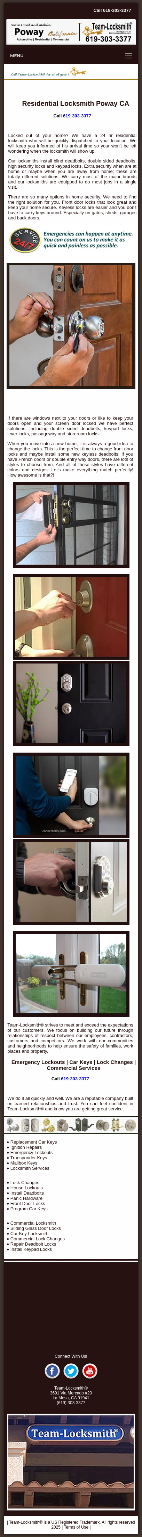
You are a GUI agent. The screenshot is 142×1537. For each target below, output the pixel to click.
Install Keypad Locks (31, 1249)
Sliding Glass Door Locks (35, 1228)
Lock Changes (115, 1062)
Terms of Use (76, 1527)
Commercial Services (74, 1068)
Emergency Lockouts (38, 1062)
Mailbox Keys (23, 1163)
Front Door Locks (27, 1203)
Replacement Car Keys (33, 1142)
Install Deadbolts (27, 1193)
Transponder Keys (28, 1157)
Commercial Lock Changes (37, 1238)
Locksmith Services (29, 1168)
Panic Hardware (26, 1198)
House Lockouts (26, 1187)
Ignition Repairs (26, 1147)
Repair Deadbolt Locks (33, 1244)
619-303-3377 (77, 115)
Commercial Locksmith (33, 1223)
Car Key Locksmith (29, 1233)
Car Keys (80, 1062)
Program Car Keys (29, 1208)
